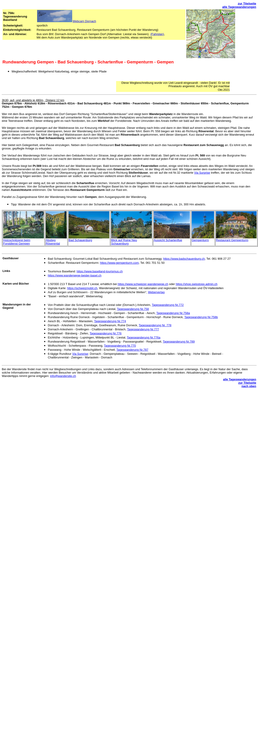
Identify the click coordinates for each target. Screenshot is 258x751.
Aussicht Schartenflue (168, 240)
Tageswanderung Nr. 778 (155, 325)
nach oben (248, 386)
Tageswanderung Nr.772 (168, 305)
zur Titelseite (247, 3)
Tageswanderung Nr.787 (132, 349)
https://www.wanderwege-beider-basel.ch (74, 275)
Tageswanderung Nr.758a (173, 313)
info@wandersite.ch (63, 376)
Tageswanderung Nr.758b (201, 317)
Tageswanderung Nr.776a (143, 337)
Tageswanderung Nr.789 (179, 341)
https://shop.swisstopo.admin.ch (196, 284)
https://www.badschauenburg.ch (184, 258)
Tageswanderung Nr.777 (143, 329)
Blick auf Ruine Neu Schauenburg (124, 241)
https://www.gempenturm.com (119, 262)
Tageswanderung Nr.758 (133, 309)
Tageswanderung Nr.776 (106, 333)
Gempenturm (200, 240)
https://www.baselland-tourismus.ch (99, 271)
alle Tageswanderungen (239, 7)
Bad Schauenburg (80, 240)
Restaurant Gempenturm (232, 240)
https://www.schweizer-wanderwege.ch (143, 284)
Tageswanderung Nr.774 (110, 321)
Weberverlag (156, 292)
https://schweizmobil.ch (82, 288)
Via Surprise (202, 172)
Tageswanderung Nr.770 (120, 345)
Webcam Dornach (84, 21)
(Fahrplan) (157, 34)
